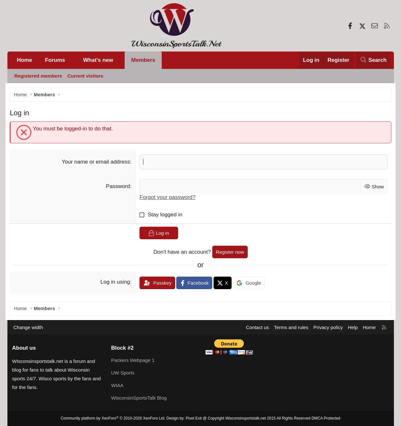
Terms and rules (291, 327)
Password (119, 187)
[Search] (373, 60)
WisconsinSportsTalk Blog (139, 398)
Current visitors (85, 76)
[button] (71, 60)
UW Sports (123, 372)
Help (353, 327)
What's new (98, 60)
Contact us (257, 327)
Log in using (116, 282)
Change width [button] (28, 327)
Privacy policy (328, 327)
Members (143, 60)
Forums (55, 60)
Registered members (38, 76)
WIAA (117, 385)
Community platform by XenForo (113, 418)
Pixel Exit (194, 418)
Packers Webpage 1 (133, 360)
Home (24, 60)
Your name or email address (96, 162)
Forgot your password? (168, 198)
